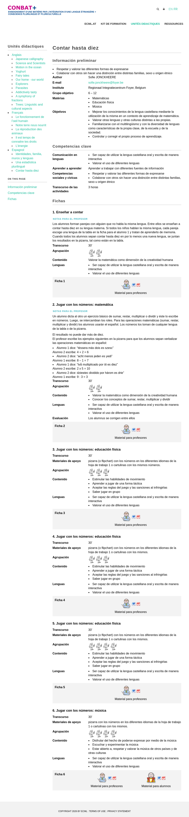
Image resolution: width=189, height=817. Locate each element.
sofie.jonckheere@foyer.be (105, 82)
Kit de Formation (113, 23)
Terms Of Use (97, 811)
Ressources (173, 23)
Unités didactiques (144, 23)
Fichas (12, 199)
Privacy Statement (119, 811)
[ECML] (65, 9)
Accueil (75, 23)
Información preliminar (22, 187)
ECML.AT (89, 23)
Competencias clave (21, 192)
